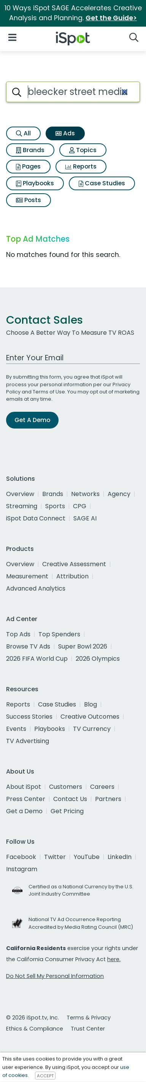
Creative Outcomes (89, 716)
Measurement (27, 576)
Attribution (72, 576)
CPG (79, 506)
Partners (108, 799)
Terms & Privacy (89, 1017)
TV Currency (92, 728)
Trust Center (88, 1028)
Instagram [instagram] (21, 869)
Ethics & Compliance (34, 1028)
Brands (30, 150)
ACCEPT (45, 1075)
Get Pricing (67, 811)
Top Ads (18, 634)
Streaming (21, 506)
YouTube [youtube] (87, 856)
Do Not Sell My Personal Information (55, 976)
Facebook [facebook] (21, 856)
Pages (28, 166)
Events (16, 728)
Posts (28, 200)
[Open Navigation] (12, 37)
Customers (65, 786)
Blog (90, 704)
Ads (65, 133)
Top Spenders (59, 634)
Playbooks (35, 183)
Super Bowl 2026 (82, 646)
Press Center (25, 799)
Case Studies (102, 183)
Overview (20, 494)
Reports (81, 166)
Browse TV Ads (28, 646)
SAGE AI (85, 518)
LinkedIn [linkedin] (120, 856)
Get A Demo (32, 420)
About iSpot (23, 786)
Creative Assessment (74, 564)
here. (114, 959)
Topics (83, 150)
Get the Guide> (111, 17)
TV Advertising (27, 741)
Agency (119, 494)
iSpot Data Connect (35, 518)
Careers (102, 786)
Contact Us (70, 799)
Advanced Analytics (35, 588)
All (23, 133)
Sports (55, 506)
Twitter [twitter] (55, 856)
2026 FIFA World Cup (37, 658)
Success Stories (29, 716)
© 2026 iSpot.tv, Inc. (32, 1017)
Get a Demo (24, 811)
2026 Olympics (98, 658)
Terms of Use (49, 391)
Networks (85, 494)
